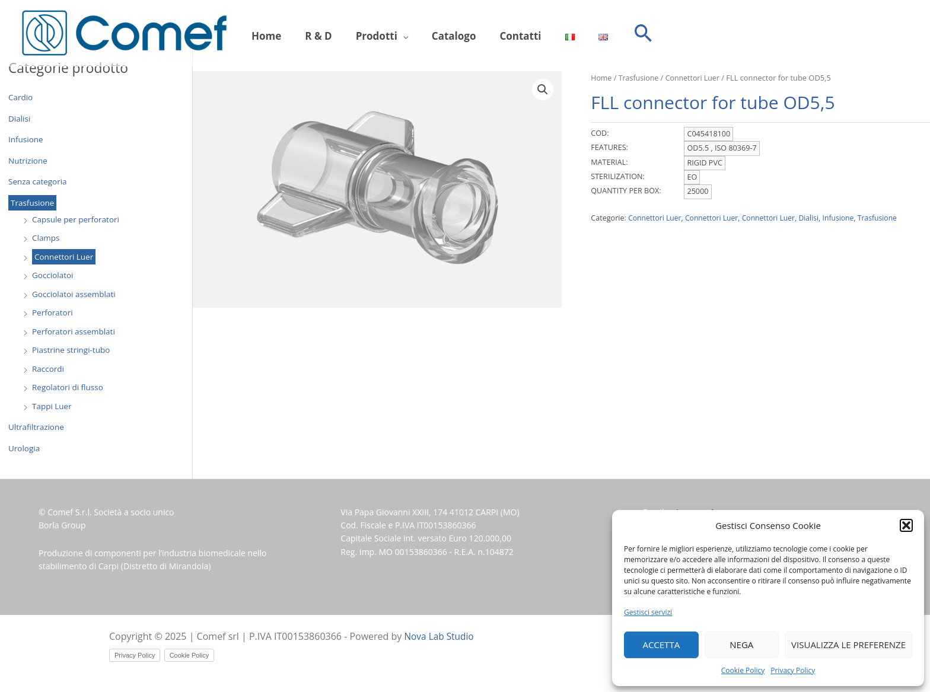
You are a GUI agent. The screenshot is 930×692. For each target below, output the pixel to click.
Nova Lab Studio (441, 636)
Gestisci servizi (648, 612)
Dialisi (19, 118)
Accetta (661, 644)
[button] (906, 525)
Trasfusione (33, 202)
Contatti (493, 33)
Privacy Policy (792, 670)
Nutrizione (28, 160)
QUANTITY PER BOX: (626, 191)
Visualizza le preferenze (848, 644)
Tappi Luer (52, 406)
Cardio (21, 97)
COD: (600, 133)
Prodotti (362, 33)
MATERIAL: (609, 162)
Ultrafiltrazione (37, 426)
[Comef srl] (124, 32)
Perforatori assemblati (75, 331)
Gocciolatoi (53, 274)
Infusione (26, 139)
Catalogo (433, 33)
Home (263, 33)
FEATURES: (609, 147)
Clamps (46, 237)
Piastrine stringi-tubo (72, 349)
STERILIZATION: (617, 176)
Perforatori (53, 312)
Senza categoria (38, 181)
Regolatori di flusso (69, 387)
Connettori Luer (64, 256)
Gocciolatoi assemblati (75, 293)
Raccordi (48, 368)
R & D (309, 33)
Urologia (24, 448)
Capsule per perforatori (77, 219)
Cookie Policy (743, 670)
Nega (741, 644)
